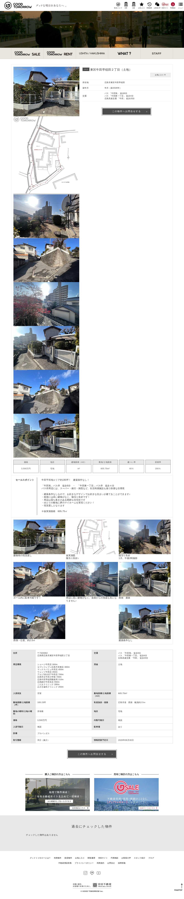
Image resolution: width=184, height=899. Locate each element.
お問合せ (111, 864)
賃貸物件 (68, 858)
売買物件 (57, 858)
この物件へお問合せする (126, 112)
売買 (126, 5)
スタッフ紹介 (139, 858)
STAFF (156, 53)
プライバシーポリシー (84, 864)
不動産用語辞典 (65, 864)
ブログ (151, 858)
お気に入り (141, 5)
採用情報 (122, 864)
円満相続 (172, 5)
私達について (118, 5)
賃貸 (134, 5)
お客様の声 (157, 5)
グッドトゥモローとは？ (40, 858)
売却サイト (165, 5)
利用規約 (100, 864)
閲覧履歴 (149, 5)
